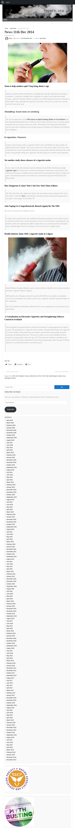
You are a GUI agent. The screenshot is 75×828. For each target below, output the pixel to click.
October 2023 (11, 494)
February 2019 (11, 633)
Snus (64, 376)
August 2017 (10, 678)
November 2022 (11, 522)
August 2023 (10, 499)
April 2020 (10, 599)
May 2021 (9, 566)
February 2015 (11, 752)
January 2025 (11, 457)
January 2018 (11, 665)
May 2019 (9, 626)
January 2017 (11, 695)
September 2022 (12, 527)
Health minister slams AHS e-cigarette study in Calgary (28, 234)
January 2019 (11, 636)
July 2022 (9, 532)
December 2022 (11, 519)
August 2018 (10, 648)
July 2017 (9, 680)
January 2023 (11, 517)
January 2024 (11, 487)
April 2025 (10, 450)
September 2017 (12, 675)
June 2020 (10, 593)
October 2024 (11, 465)
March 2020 (10, 601)
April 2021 (10, 569)
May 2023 (9, 507)
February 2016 (11, 722)
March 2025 (10, 452)
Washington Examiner (10, 378)
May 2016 (9, 715)
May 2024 (9, 477)
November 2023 (11, 492)
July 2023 (9, 502)
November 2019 (11, 611)
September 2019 (12, 616)
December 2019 (11, 608)
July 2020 (9, 591)
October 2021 (11, 554)
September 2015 (12, 735)
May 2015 (9, 745)
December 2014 (11, 757)
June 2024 (10, 475)
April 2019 (10, 628)
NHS (43, 376)
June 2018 (10, 653)
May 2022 (9, 537)
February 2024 (11, 485)
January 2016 (11, 725)
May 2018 (9, 655)
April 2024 (10, 480)
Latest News (13, 28)
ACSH (13, 376)
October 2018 (11, 643)
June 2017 (10, 683)
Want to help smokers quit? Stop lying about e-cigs (26, 86)
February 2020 (11, 603)
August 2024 (10, 470)
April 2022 (10, 539)
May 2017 (9, 685)
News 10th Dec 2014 (13, 371)
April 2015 (10, 747)
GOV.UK (39, 376)
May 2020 (9, 596)
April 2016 (10, 717)
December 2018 (11, 638)
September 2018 (12, 646)
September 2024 (12, 467)
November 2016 (11, 700)
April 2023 (10, 509)
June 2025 (10, 445)
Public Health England (51, 376)
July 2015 (9, 740)
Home (6, 28)
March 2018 (10, 660)
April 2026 (10, 420)
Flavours (27, 376)
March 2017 (10, 690)
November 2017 (11, 670)
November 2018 (11, 641)
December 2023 (11, 489)
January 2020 (11, 606)
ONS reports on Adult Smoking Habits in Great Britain (46, 119)
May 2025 (9, 447)
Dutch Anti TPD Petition (61, 371)
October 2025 (11, 435)
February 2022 (11, 544)
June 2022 (10, 534)
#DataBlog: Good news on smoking (21, 112)
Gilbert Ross (33, 376)
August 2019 (10, 618)
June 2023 (10, 504)
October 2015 (11, 732)
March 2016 (10, 720)
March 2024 (10, 482)
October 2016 (11, 703)
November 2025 (11, 432)
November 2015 (11, 730)
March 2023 (10, 512)
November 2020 (11, 581)
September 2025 (12, 437)
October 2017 (11, 673)
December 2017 (11, 668)
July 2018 (9, 651)
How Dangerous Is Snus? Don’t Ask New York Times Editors (31, 186)
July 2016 (9, 710)
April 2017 (10, 688)
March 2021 (10, 571)
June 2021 (10, 564)
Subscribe (10, 409)
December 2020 (11, 579)
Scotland (60, 376)
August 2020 (10, 589)
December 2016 (11, 698)
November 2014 (11, 760)
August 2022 (10, 529)
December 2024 (11, 460)
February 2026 (11, 425)
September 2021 (12, 556)
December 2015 (11, 727)
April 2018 (10, 658)
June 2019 (10, 623)
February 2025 (11, 455)
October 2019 (11, 613)
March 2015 (10, 750)
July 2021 (9, 561)
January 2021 (11, 576)
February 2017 (11, 693)
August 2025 (10, 440)
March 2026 (10, 423)
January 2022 (11, 546)
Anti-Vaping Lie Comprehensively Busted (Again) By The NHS (32, 206)
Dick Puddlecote (20, 376)
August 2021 (10, 559)
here (23, 196)
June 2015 (10, 742)
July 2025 (9, 442)
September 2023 (12, 497)
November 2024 (11, 462)
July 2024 (9, 472)
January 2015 (11, 755)
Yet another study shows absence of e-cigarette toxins (27, 160)
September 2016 (12, 705)
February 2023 (11, 514)
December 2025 (11, 430)
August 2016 (10, 707)
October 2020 (11, 584)
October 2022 (11, 524)
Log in (8, 2)
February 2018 (11, 663)
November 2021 (11, 551)
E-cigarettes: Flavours (15, 137)
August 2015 (10, 737)
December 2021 (11, 549)
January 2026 (11, 428)
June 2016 (10, 712)
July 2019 (9, 621)
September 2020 (12, 586)
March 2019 (10, 631)
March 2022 (10, 541)
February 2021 (11, 574)
